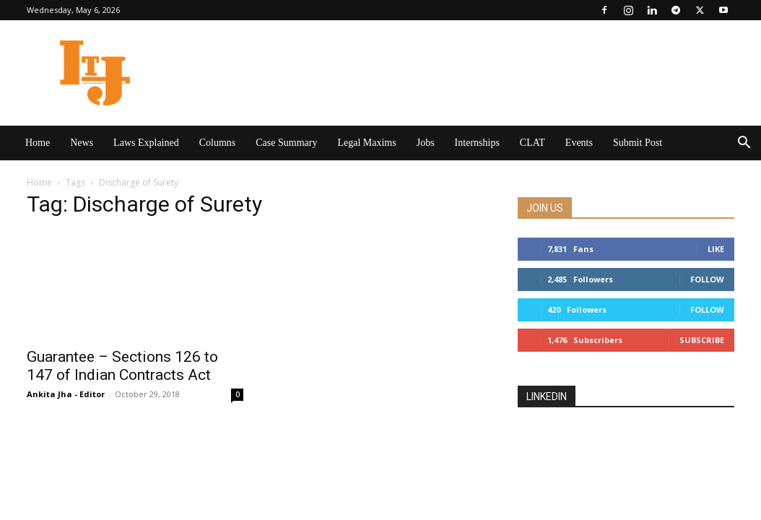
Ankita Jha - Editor (66, 394)
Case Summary (286, 142)
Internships (477, 142)
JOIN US (544, 208)
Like (716, 248)
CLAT (532, 142)
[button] (743, 144)
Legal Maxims (366, 142)
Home (37, 142)
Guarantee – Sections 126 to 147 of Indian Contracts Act (122, 366)
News (81, 142)
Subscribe (701, 339)
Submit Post (637, 142)
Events (579, 142)
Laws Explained (146, 142)
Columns (217, 142)
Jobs (426, 142)
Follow (707, 279)
